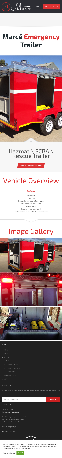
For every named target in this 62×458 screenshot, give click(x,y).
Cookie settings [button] (9, 453)
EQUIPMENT (12, 372)
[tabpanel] (31, 98)
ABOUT (6, 353)
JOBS (5, 379)
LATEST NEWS (13, 364)
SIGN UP (53, 399)
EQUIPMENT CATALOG (11, 375)
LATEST (6, 361)
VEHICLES (7, 357)
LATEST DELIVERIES (14, 368)
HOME (6, 350)
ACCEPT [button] (20, 453)
